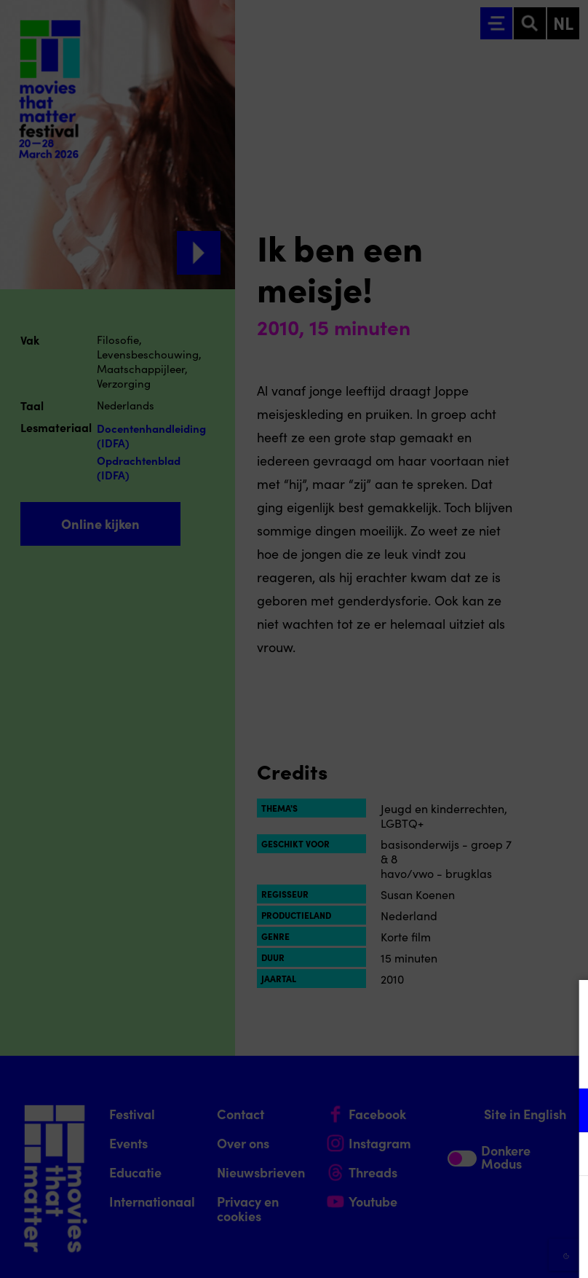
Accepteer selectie (464, 1251)
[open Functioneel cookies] (564, 1112)
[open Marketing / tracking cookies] (564, 1155)
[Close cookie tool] (565, 1006)
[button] (449, 1110)
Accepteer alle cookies (464, 1208)
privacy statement (406, 1063)
